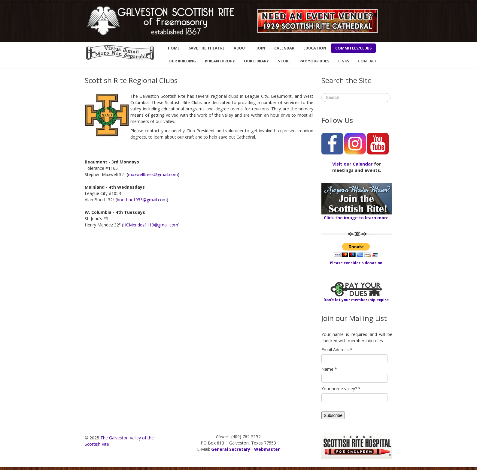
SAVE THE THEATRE (207, 48)
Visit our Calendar (352, 164)
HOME (174, 48)
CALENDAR (284, 48)
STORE (284, 61)
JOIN (261, 48)
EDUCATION (314, 48)
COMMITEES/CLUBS (353, 48)
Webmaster (267, 449)
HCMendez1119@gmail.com (150, 225)
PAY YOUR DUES (314, 61)
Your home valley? (340, 388)
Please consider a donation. (357, 262)
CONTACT (367, 61)
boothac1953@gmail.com (142, 199)
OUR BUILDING (182, 61)
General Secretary (230, 449)
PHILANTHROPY (220, 61)
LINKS (343, 61)
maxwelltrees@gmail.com (153, 174)
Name (329, 369)
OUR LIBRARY (256, 61)
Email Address (336, 349)
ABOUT (241, 48)
